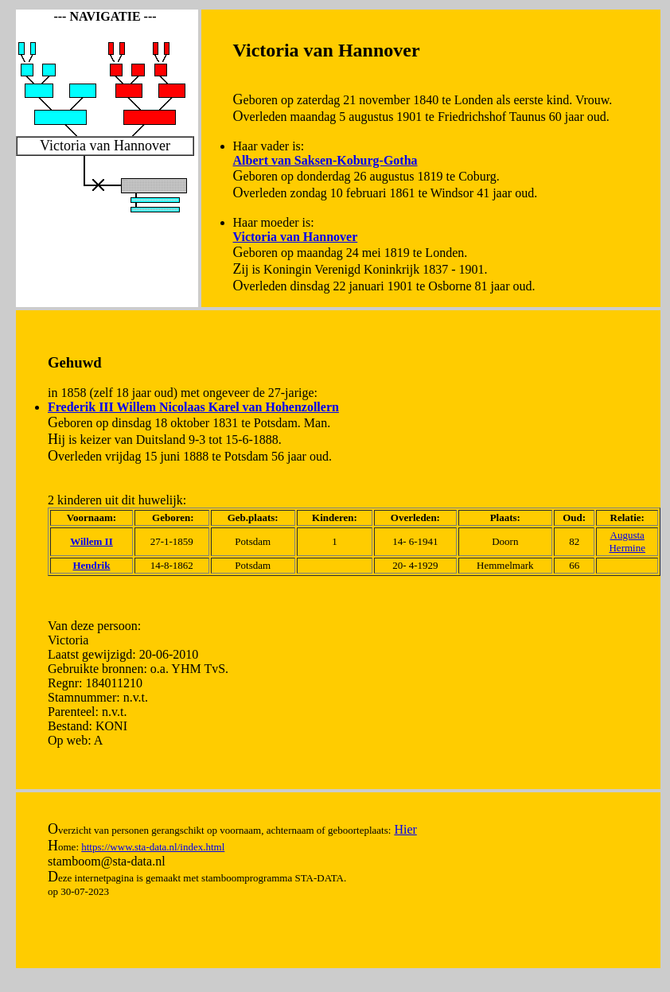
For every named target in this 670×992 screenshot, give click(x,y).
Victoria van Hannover (295, 236)
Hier (405, 829)
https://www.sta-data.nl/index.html (152, 847)
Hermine (627, 548)
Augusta (627, 535)
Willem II (91, 541)
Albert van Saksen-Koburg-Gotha (325, 160)
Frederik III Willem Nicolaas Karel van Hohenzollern (193, 407)
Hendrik (91, 565)
